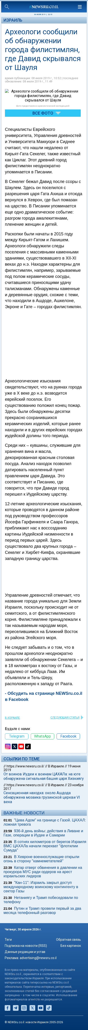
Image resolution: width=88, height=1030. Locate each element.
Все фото (42, 99)
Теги (8, 939)
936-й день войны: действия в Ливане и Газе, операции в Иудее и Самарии (43, 833)
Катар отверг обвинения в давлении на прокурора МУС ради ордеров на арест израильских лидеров (43, 872)
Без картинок (71, 946)
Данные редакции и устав (25, 952)
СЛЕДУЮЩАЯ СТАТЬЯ (65, 717)
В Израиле (12, 717)
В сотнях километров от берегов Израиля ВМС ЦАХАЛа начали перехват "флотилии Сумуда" (45, 846)
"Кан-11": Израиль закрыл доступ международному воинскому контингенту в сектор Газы (41, 887)
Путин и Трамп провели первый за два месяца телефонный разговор (42, 910)
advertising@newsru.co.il (38, 958)
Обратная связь (68, 939)
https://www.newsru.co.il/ (25, 766)
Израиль (13, 20)
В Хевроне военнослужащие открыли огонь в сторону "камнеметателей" (41, 859)
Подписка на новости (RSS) (26, 946)
